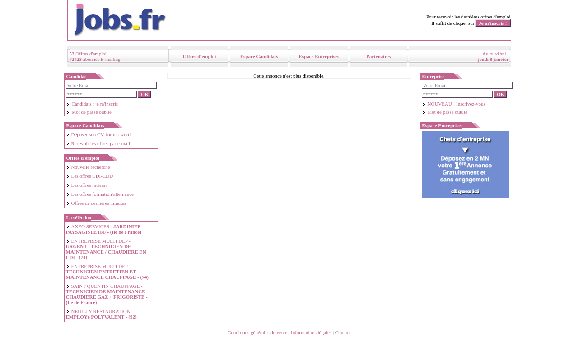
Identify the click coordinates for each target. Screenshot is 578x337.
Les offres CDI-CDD (89, 176)
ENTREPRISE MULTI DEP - (106, 249)
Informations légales (311, 332)
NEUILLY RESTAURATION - (101, 314)
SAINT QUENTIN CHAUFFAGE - (107, 294)
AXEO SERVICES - (103, 229)
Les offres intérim (86, 185)
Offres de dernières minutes (96, 203)
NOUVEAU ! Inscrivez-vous (453, 103)
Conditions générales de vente (257, 332)
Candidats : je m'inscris (92, 103)
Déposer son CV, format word (98, 134)
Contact (342, 332)
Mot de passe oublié (89, 112)
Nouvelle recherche (88, 167)
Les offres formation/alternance (100, 194)
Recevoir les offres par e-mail (98, 143)
